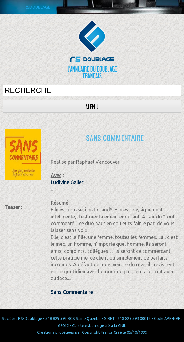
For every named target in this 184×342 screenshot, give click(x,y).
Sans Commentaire (72, 292)
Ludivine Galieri (67, 182)
